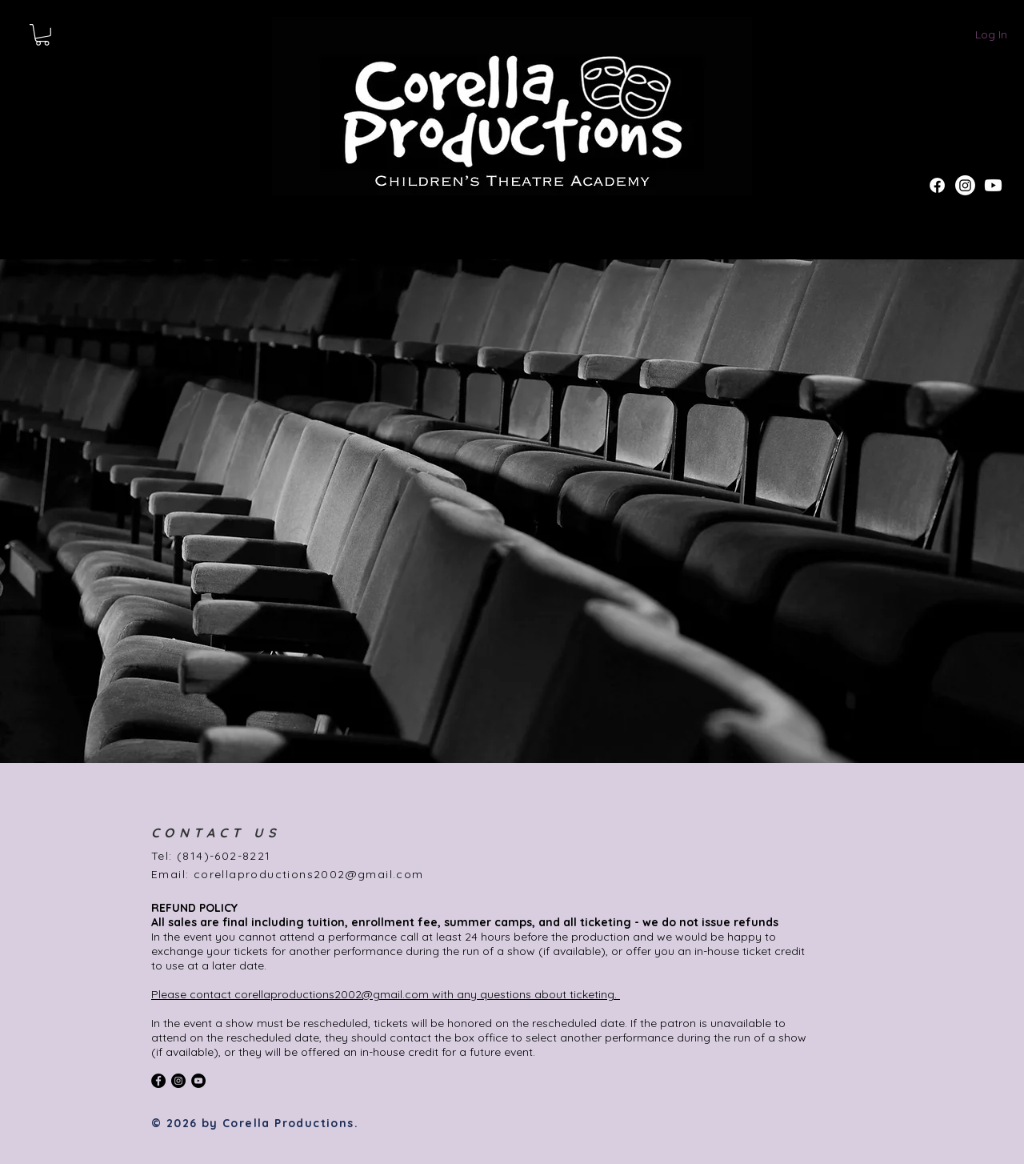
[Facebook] (937, 185)
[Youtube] (993, 185)
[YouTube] (198, 1081)
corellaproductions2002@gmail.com (309, 874)
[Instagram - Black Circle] (178, 1081)
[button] (42, 35)
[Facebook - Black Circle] (158, 1081)
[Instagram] (965, 185)
